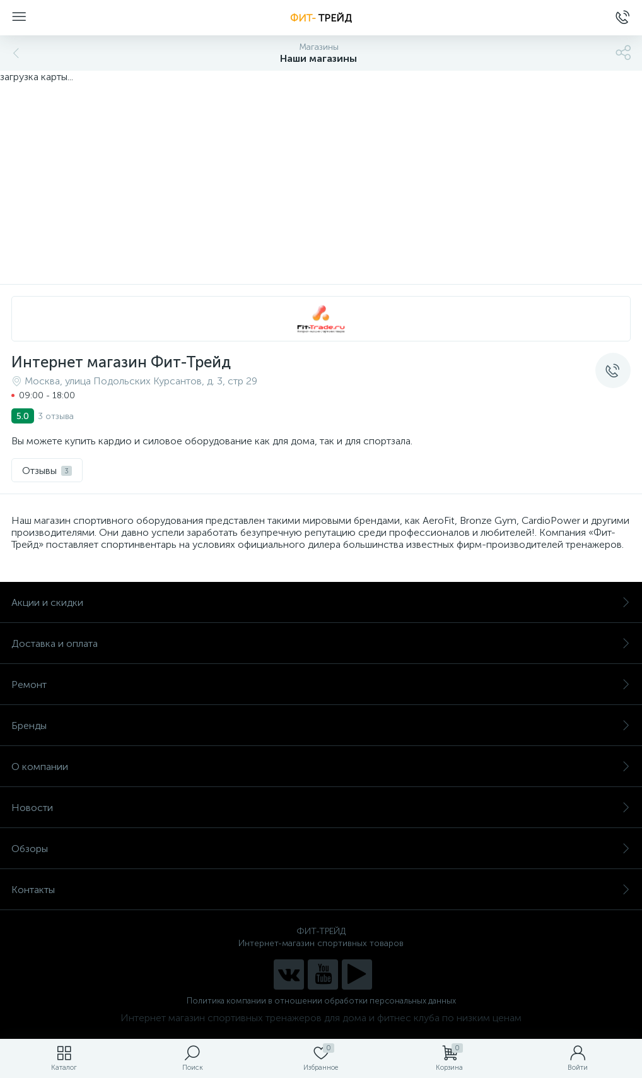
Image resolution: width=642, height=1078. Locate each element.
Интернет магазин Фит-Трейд (121, 362)
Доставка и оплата (321, 643)
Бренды (321, 726)
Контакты (321, 890)
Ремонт (321, 684)
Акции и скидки (321, 602)
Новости (321, 808)
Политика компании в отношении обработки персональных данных (321, 1000)
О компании (321, 767)
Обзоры (321, 849)
